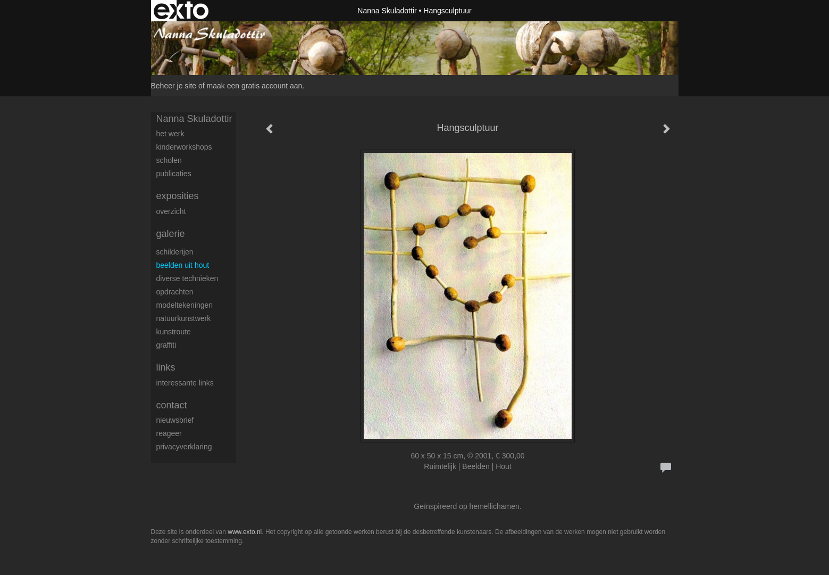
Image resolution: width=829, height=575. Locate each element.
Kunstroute (173, 331)
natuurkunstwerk (183, 318)
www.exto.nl (245, 532)
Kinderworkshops (184, 147)
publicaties (173, 173)
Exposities (177, 196)
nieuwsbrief (175, 420)
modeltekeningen (184, 305)
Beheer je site (174, 85)
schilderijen (175, 252)
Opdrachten (175, 292)
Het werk (170, 133)
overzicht (171, 211)
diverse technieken (187, 278)
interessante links (185, 383)
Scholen (169, 160)
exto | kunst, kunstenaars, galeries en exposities (181, 10)
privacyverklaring (184, 446)
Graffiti (166, 345)
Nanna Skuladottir (386, 10)
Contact (171, 405)
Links (165, 367)
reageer (169, 433)
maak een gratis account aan (255, 85)
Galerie (170, 233)
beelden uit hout (183, 265)
